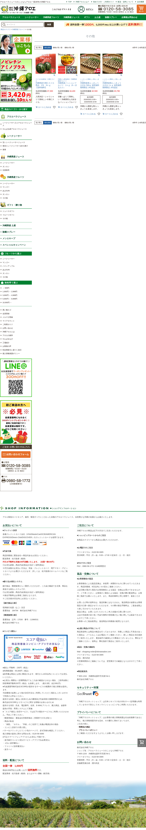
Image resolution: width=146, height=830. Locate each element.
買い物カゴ (7, 310)
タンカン (6, 167)
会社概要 (140, 2)
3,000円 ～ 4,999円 (10, 295)
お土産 (97, 17)
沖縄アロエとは (9, 332)
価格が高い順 (69, 47)
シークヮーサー (32, 17)
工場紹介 (6, 343)
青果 (4, 150)
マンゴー (6, 187)
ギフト (87, 17)
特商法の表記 (84, 727)
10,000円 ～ (7, 302)
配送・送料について (125, 2)
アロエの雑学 (8, 335)
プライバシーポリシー (88, 730)
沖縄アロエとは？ (82, 2)
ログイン (89, 9)
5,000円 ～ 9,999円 (10, 299)
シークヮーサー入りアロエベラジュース (17, 124)
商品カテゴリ (5, 29)
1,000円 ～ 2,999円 (10, 292)
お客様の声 (7, 346)
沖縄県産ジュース (72, 17)
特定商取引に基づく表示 (12, 350)
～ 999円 (6, 288)
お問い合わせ (8, 328)
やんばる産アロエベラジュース (15, 129)
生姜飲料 (6, 170)
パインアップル (9, 266)
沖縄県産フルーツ (51, 17)
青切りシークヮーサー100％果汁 (15, 146)
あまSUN (6, 191)
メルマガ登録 (8, 317)
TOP (70, 2)
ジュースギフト (9, 211)
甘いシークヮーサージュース (14, 142)
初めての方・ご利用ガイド (103, 2)
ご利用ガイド (8, 324)
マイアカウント (9, 321)
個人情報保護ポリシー (11, 353)
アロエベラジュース (11, 17)
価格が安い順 (57, 47)
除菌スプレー (111, 17)
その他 (5, 198)
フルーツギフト (9, 215)
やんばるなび (8, 339)
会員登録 (6, 314)
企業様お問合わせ (129, 17)
